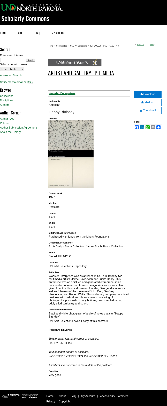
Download (148, 94)
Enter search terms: (12, 55)
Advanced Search (10, 75)
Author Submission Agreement (18, 127)
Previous (140, 44)
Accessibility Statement (114, 396)
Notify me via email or (16, 82)
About (62, 396)
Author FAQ (7, 118)
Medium (147, 102)
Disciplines (6, 100)
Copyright (64, 401)
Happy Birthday (61, 112)
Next (152, 44)
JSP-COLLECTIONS (98, 46)
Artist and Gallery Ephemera (81, 73)
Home (50, 46)
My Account (88, 396)
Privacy (50, 401)
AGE (112, 46)
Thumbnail (148, 110)
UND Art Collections (78, 46)
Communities (61, 46)
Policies (4, 123)
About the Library (10, 132)
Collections (6, 96)
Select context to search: (15, 64)
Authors (4, 104)
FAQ (73, 396)
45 (118, 46)
